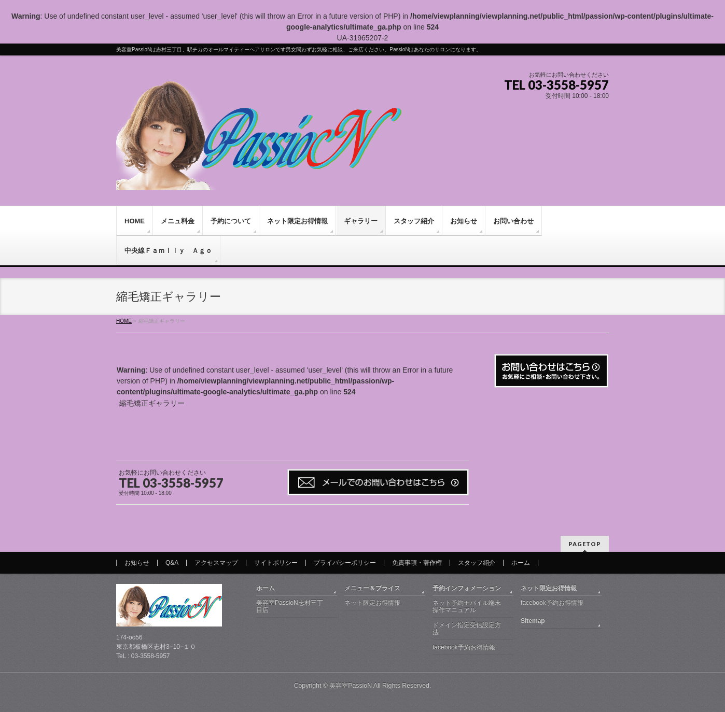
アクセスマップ (216, 563)
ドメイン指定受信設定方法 (467, 628)
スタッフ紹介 (476, 563)
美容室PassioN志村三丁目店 (289, 606)
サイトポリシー (276, 563)
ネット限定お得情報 (372, 602)
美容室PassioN (350, 685)
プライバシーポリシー (345, 563)
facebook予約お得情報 (464, 647)
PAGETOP (584, 543)
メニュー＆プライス (372, 588)
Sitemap (533, 620)
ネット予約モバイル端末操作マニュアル (467, 606)
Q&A (171, 563)
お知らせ (136, 563)
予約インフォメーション (467, 588)
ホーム (520, 563)
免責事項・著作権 (417, 563)
